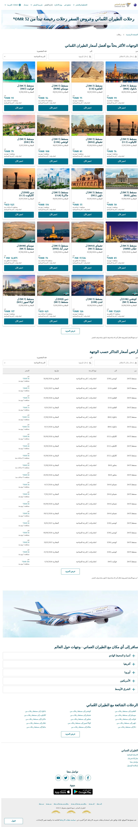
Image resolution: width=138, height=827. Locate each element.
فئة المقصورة (40, 51)
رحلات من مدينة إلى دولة (59, 804)
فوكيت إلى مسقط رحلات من (124, 719)
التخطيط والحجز (78, 4)
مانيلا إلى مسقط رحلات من (34, 727)
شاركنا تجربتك (131, 758)
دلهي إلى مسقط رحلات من (125, 723)
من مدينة (47, 804)
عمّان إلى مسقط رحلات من (34, 723)
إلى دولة (97, 804)
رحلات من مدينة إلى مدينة (77, 804)
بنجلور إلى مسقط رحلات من (79, 719)
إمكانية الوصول (131, 766)
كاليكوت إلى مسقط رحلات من (33, 715)
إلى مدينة (90, 804)
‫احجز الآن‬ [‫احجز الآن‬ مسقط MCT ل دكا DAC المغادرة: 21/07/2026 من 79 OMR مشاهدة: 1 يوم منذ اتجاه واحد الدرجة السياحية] (17, 161)
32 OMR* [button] (20, 19)
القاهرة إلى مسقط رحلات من (124, 711)
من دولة (40, 804)
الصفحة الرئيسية (131, 35)
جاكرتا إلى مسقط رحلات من (34, 719)
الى (89, 51)
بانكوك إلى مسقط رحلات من (34, 711)
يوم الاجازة (57, 5)
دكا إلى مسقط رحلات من (126, 727)
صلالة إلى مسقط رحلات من (80, 727)
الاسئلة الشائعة (131, 755)
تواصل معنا (133, 762)
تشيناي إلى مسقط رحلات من (79, 715)
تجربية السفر (34, 4)
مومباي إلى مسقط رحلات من (124, 715)
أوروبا (129, 672)
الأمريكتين (127, 681)
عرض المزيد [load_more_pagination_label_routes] (69, 734)
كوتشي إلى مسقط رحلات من (79, 711)
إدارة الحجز (47, 5)
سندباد (24, 5)
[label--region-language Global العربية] (11, 4)
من (135, 51)
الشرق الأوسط (124, 689)
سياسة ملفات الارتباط (66, 820)
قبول (12, 821)
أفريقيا (128, 664)
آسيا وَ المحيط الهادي (121, 655)
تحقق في (66, 5)
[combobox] (113, 56)
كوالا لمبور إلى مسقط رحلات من (78, 723)
